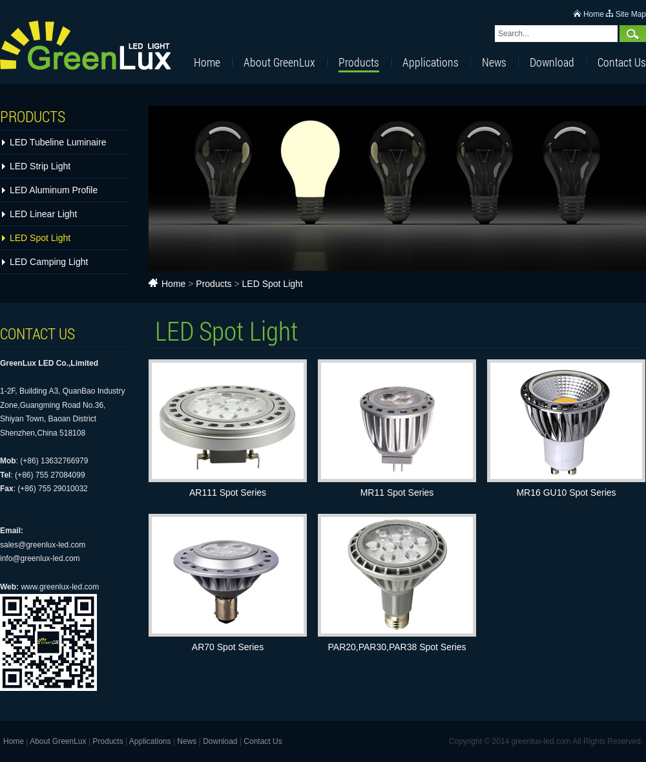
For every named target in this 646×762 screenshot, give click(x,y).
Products (359, 62)
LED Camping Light (49, 262)
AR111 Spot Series (227, 492)
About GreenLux (279, 62)
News (494, 62)
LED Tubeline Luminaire (58, 142)
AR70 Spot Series (228, 647)
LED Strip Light (40, 166)
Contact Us (622, 62)
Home (593, 14)
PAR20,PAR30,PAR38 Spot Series (397, 647)
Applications (430, 62)
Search (633, 33)
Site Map (631, 14)
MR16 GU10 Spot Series (566, 492)
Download (552, 62)
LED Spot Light (40, 238)
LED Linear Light (43, 214)
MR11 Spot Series (397, 492)
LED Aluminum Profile (54, 190)
